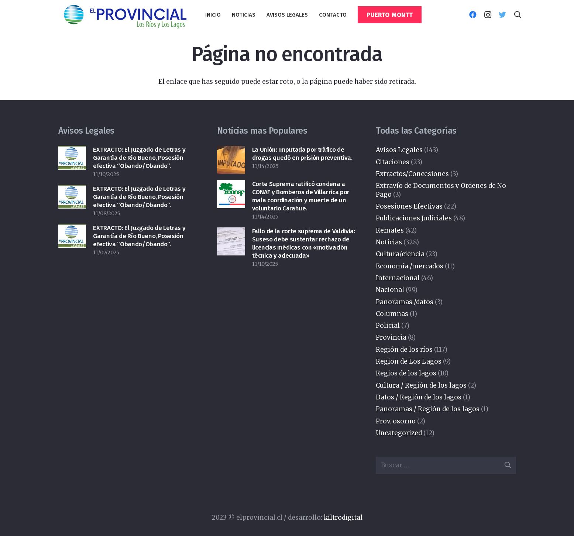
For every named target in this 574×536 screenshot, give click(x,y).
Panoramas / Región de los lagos (428, 409)
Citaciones (392, 162)
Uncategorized (399, 433)
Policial (388, 326)
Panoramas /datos (404, 302)
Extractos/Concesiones (412, 174)
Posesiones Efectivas (409, 206)
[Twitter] (502, 14)
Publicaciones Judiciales (414, 218)
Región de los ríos (404, 350)
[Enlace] (124, 15)
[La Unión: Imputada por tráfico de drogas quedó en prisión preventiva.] (231, 152)
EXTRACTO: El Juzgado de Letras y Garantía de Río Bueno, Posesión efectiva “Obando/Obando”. (139, 158)
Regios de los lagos (406, 373)
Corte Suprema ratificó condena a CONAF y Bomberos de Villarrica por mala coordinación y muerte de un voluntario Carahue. (301, 196)
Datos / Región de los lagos (418, 397)
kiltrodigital (343, 517)
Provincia (391, 337)
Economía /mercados (409, 266)
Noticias (389, 242)
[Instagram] (487, 14)
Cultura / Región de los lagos (421, 385)
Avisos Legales (399, 150)
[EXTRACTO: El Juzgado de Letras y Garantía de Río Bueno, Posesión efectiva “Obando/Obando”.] (72, 152)
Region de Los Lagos (408, 361)
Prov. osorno (396, 421)
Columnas (392, 314)
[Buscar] (517, 15)
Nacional (390, 290)
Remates (390, 230)
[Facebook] (472, 14)
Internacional (398, 278)
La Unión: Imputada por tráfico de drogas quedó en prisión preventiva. (302, 154)
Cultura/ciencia (400, 254)
